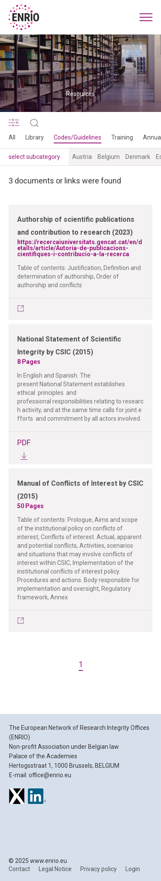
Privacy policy (98, 868)
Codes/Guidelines (77, 137)
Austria (82, 156)
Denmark (137, 156)
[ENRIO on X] (16, 797)
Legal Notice (55, 868)
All (12, 137)
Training (122, 137)
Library (34, 137)
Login (132, 868)
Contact (19, 868)
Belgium (108, 156)
